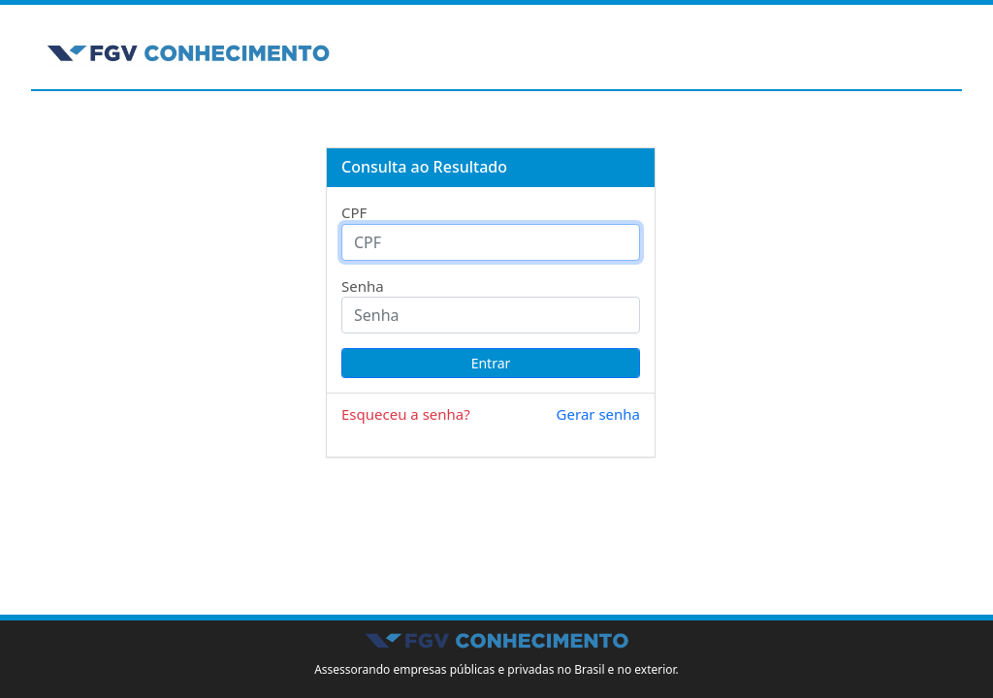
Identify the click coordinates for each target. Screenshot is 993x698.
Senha (362, 286)
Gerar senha (598, 414)
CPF (354, 212)
